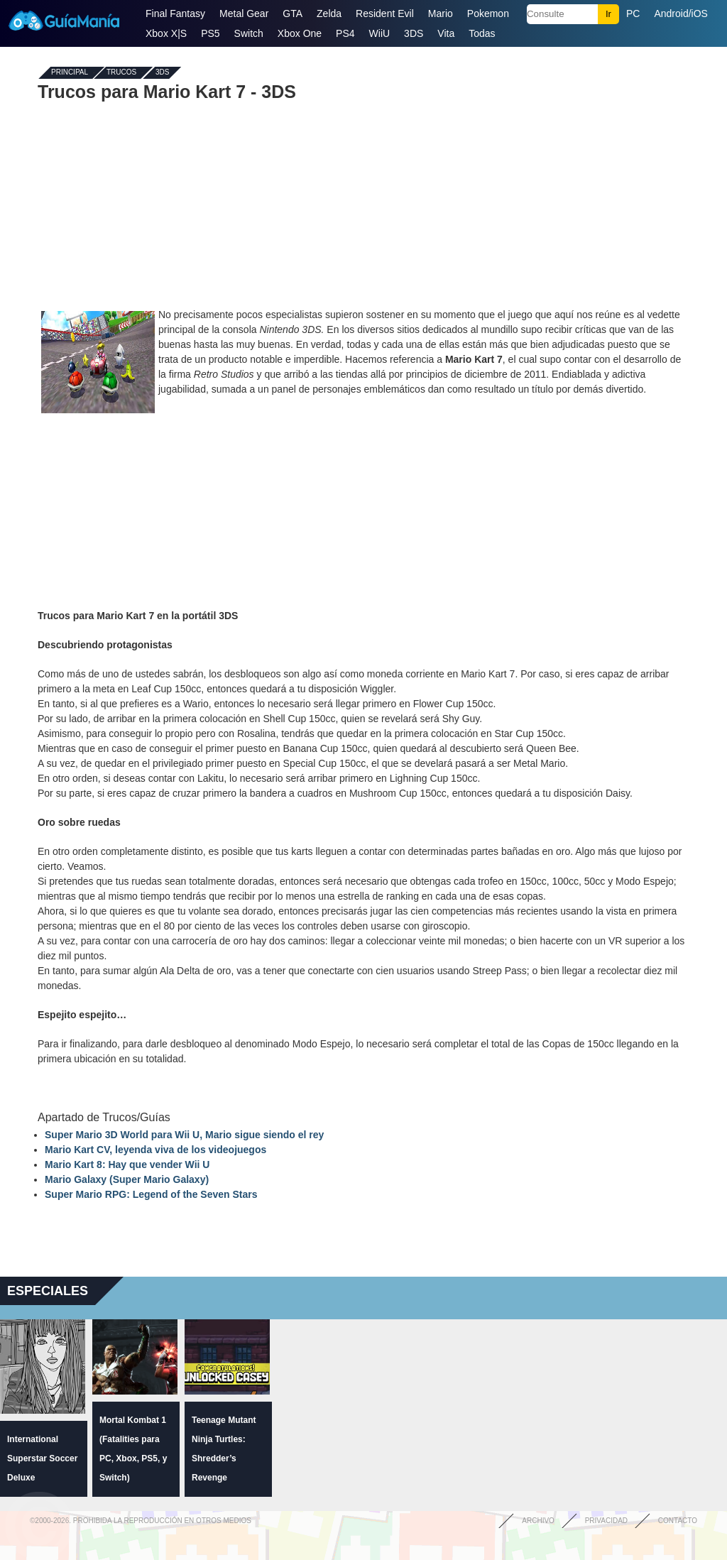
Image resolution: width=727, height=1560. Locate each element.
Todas (482, 33)
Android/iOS (680, 13)
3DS (413, 33)
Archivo (538, 1520)
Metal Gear (243, 13)
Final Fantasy (175, 13)
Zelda (329, 13)
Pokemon (488, 13)
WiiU (379, 33)
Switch (248, 33)
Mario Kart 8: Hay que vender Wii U (127, 1164)
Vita (445, 33)
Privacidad (606, 1520)
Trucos (121, 72)
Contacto (677, 1520)
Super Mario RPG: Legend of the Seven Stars (151, 1194)
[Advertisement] (363, 204)
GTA (292, 13)
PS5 (210, 33)
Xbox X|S (166, 33)
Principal (69, 72)
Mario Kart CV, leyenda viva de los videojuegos (155, 1149)
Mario (440, 13)
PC (633, 13)
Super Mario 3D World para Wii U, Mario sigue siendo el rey (184, 1134)
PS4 (345, 33)
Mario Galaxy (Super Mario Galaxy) (127, 1179)
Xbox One (300, 33)
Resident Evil (385, 13)
